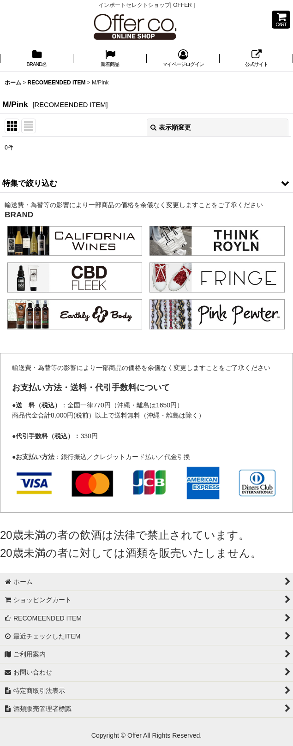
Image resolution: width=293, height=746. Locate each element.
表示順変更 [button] (170, 127)
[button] (146, 183)
